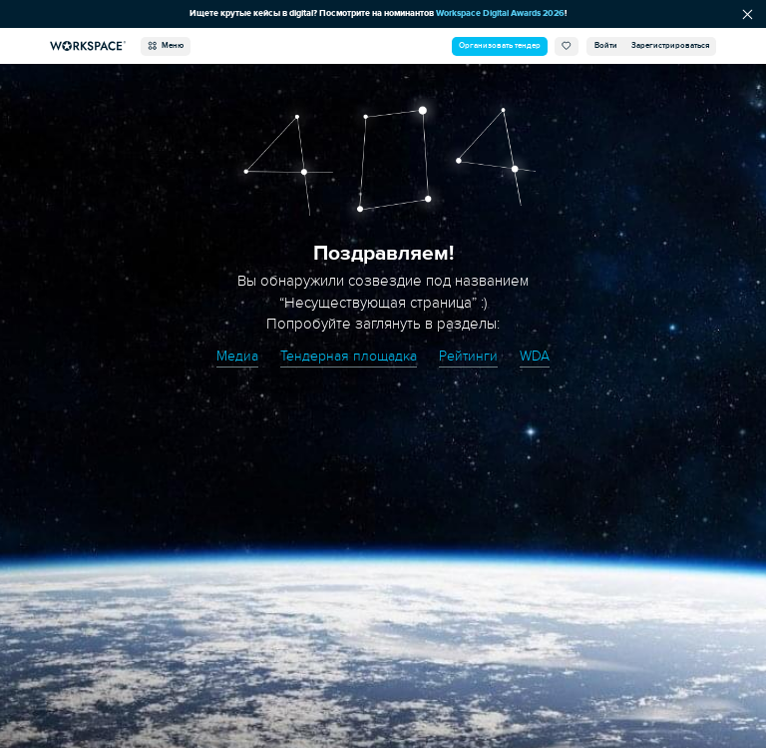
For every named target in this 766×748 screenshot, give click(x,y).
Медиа (233, 356)
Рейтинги (470, 356)
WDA (538, 356)
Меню (166, 46)
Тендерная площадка (347, 356)
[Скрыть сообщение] (747, 14)
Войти (605, 45)
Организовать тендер (500, 45)
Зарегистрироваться (670, 45)
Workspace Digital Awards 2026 (504, 13)
